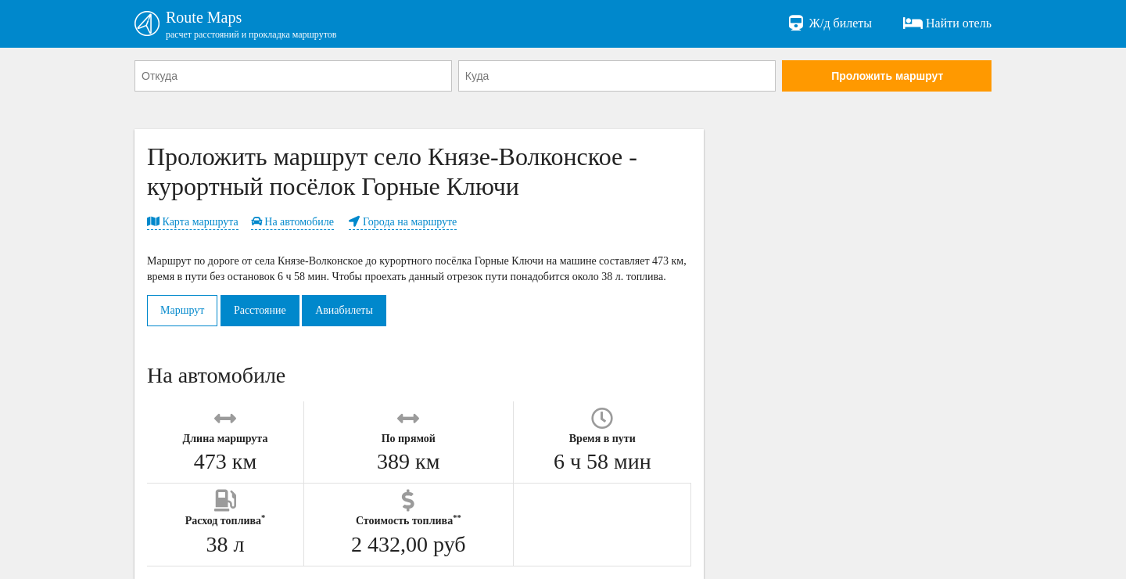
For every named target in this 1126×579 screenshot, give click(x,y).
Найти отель (947, 23)
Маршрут (182, 310)
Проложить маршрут (887, 76)
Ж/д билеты (829, 23)
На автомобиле (292, 222)
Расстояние (260, 310)
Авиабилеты (344, 310)
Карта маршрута (192, 222)
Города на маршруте (403, 222)
